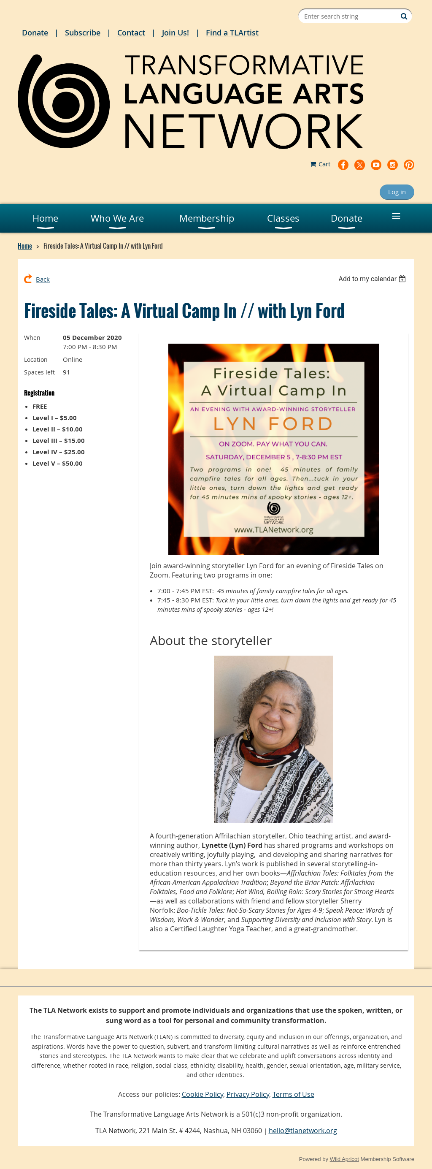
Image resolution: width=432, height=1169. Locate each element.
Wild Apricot (344, 1159)
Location (36, 359)
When (32, 338)
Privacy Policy (248, 1094)
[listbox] (373, 279)
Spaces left (39, 372)
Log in (397, 191)
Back (43, 279)
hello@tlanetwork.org (303, 1130)
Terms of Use (293, 1094)
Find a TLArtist (232, 32)
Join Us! (175, 32)
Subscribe (82, 32)
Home (25, 245)
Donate (35, 32)
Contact (131, 32)
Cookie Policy (202, 1094)
